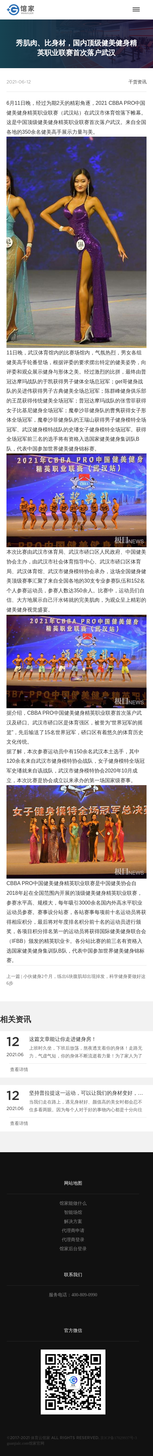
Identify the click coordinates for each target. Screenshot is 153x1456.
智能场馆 (73, 1212)
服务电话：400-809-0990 (73, 1294)
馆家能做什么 (73, 1203)
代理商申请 (73, 1230)
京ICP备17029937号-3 (118, 1438)
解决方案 (73, 1221)
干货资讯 (137, 82)
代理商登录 (73, 1239)
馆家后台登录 (73, 1248)
